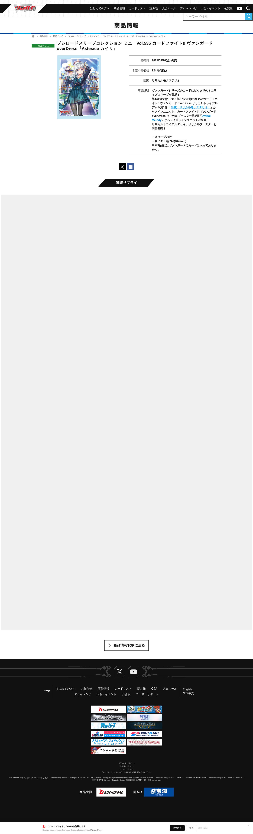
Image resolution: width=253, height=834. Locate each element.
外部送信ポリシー (126, 766)
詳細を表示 (203, 828)
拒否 (191, 828)
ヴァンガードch (239, 8)
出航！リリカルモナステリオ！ (190, 107)
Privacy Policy (96, 830)
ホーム (33, 36)
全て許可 (177, 828)
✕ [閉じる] (249, 825)
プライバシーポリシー (126, 763)
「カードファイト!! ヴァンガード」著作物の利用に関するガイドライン (126, 772)
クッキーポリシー (126, 769)
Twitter (119, 671)
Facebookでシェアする (130, 166)
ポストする (122, 166)
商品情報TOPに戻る (129, 645)
